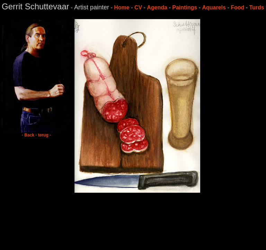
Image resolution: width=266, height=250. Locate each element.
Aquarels (213, 7)
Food (237, 7)
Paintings (184, 7)
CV (138, 7)
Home (121, 7)
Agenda (157, 7)
